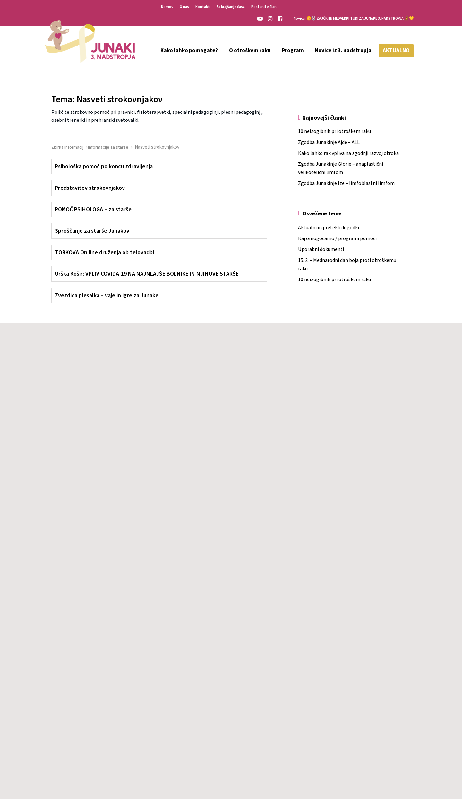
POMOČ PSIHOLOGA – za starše (93, 213)
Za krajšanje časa (230, 7)
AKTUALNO (396, 50)
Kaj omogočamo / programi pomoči (337, 241)
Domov (167, 7)
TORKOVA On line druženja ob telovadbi (104, 256)
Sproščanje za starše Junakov (92, 234)
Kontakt (202, 7)
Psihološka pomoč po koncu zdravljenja (104, 170)
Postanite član (264, 7)
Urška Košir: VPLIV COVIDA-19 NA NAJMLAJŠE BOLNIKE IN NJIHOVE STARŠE (147, 277)
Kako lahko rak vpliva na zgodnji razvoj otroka (348, 156)
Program (293, 50)
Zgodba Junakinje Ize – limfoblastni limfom (346, 186)
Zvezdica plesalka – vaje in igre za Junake (106, 299)
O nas (184, 7)
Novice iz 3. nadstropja (343, 50)
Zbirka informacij (67, 150)
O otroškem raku (250, 50)
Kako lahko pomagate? (189, 50)
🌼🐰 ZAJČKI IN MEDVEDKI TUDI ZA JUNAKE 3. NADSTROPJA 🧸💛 (360, 18)
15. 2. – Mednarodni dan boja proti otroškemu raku (347, 267)
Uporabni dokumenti (321, 252)
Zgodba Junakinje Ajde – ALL (329, 145)
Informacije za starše (108, 150)
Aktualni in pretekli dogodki (328, 230)
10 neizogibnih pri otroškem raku (334, 134)
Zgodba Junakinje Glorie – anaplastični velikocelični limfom (340, 171)
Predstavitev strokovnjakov (90, 191)
